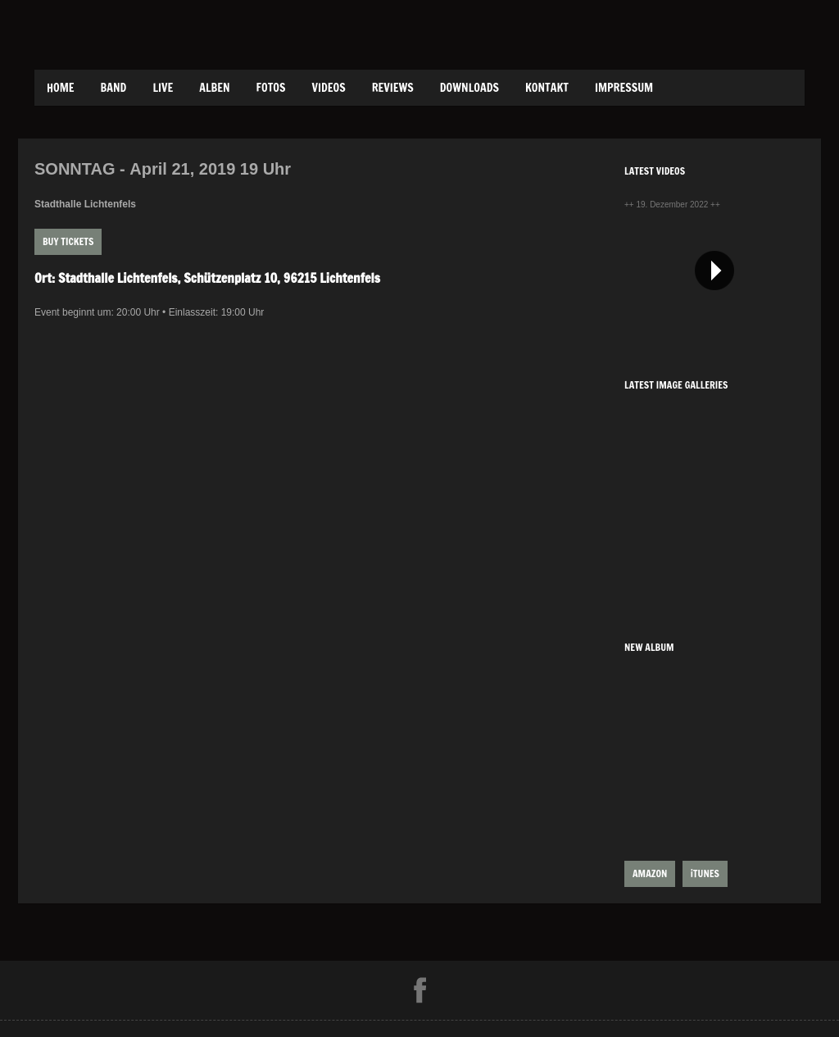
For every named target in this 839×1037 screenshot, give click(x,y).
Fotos (271, 88)
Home (61, 88)
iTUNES (705, 873)
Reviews (393, 88)
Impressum (624, 88)
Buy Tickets (68, 241)
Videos (328, 88)
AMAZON (650, 873)
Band (114, 88)
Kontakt (547, 88)
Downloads (469, 88)
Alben (214, 88)
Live (162, 88)
